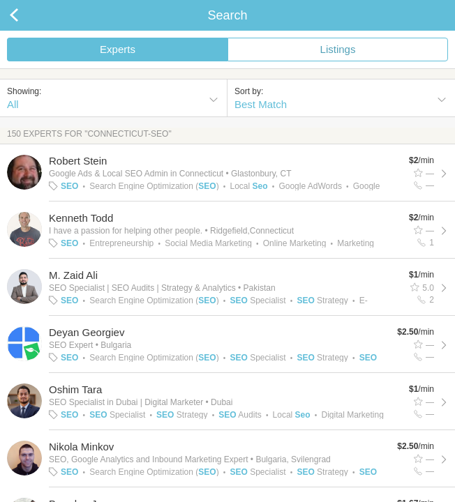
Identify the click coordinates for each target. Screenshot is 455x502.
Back (28, 15)
